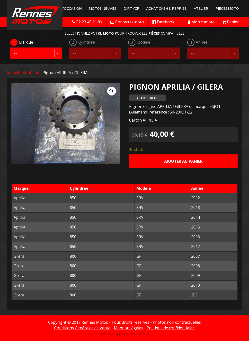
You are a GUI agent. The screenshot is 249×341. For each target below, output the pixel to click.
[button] (111, 91)
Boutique (30, 72)
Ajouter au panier (183, 161)
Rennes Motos (94, 322)
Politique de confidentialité (171, 328)
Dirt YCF (131, 8)
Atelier (201, 8)
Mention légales (128, 328)
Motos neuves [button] (102, 8)
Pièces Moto (227, 8)
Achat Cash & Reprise (166, 8)
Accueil (13, 72)
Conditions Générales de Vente (82, 328)
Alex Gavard (139, 333)
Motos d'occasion (64, 8)
